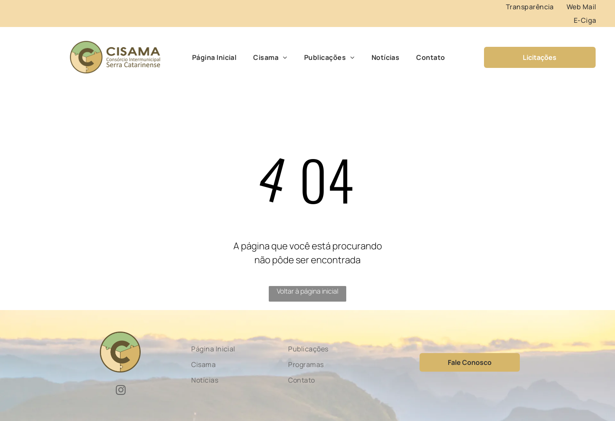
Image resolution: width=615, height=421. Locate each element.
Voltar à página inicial (307, 291)
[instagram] (120, 391)
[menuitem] (530, 6)
